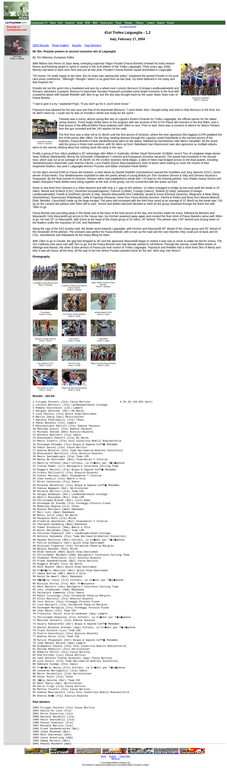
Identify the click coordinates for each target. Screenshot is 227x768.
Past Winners (93, 45)
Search (160, 23)
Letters (150, 23)
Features (70, 23)
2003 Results (41, 45)
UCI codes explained (127, 27)
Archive (112, 756)
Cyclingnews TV (39, 23)
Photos (128, 23)
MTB (87, 23)
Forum (170, 23)
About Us (115, 758)
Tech (60, 23)
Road (80, 23)
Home (103, 756)
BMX (95, 23)
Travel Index (124, 756)
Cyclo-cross (106, 23)
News (53, 23)
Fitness (139, 23)
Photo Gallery (60, 45)
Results (77, 45)
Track (118, 23)
